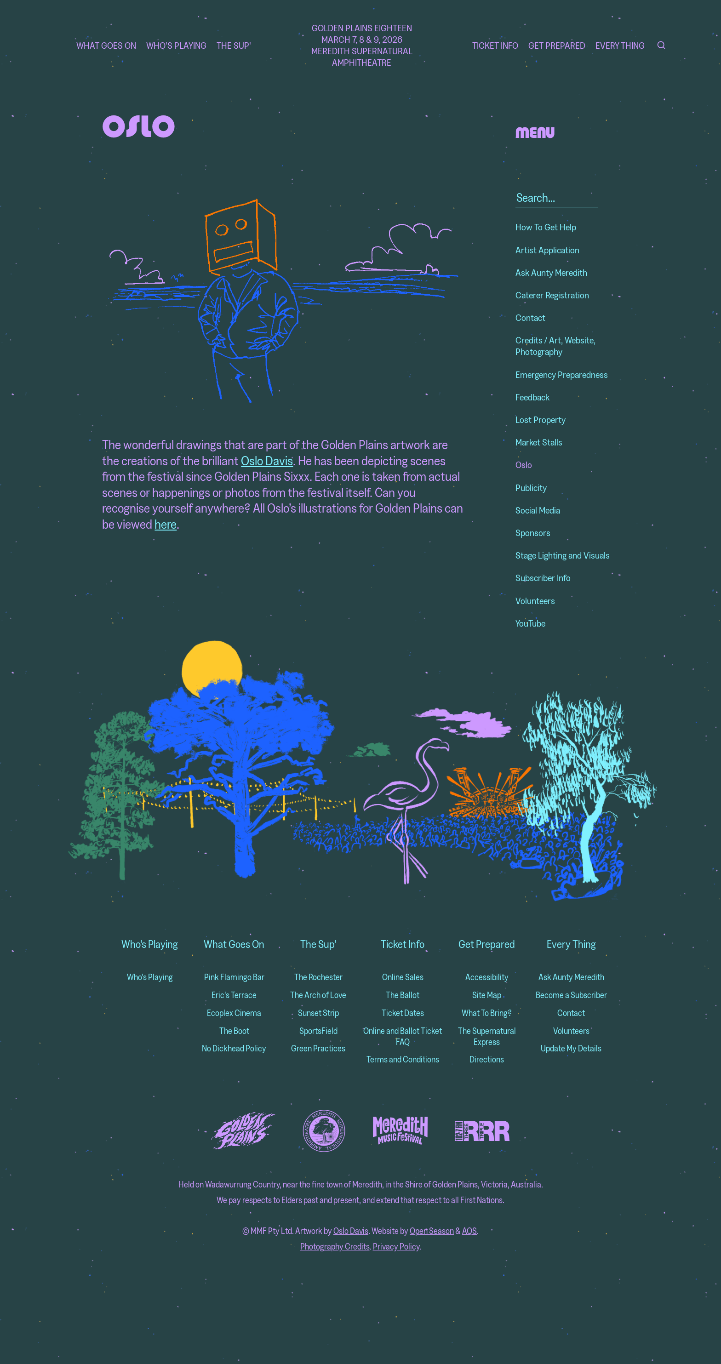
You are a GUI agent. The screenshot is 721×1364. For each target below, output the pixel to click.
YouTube (530, 623)
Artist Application (547, 250)
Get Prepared (556, 45)
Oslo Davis (267, 460)
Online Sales (402, 977)
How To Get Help (545, 227)
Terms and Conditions (402, 1059)
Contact (530, 317)
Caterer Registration (552, 295)
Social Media (537, 510)
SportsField (318, 1031)
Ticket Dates (403, 1013)
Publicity (531, 487)
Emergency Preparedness (561, 374)
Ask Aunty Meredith (551, 272)
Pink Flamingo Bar (234, 977)
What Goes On (106, 45)
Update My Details (571, 1048)
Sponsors (532, 532)
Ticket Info (495, 45)
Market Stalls (538, 442)
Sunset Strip (318, 1013)
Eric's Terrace (234, 995)
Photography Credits (335, 1246)
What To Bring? (487, 1013)
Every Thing (620, 45)
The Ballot (402, 995)
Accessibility (487, 977)
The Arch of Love (318, 995)
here (165, 524)
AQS (469, 1231)
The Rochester (318, 977)
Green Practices (318, 1048)
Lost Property (540, 419)
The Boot (234, 1031)
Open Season (432, 1231)
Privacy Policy (396, 1246)
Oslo (523, 464)
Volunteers (535, 600)
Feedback (532, 397)
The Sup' (234, 45)
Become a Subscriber (571, 995)
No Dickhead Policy (234, 1048)
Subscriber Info (543, 577)
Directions (486, 1059)
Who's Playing (176, 45)
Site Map (486, 995)
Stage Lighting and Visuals (562, 555)
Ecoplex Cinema (234, 1013)
